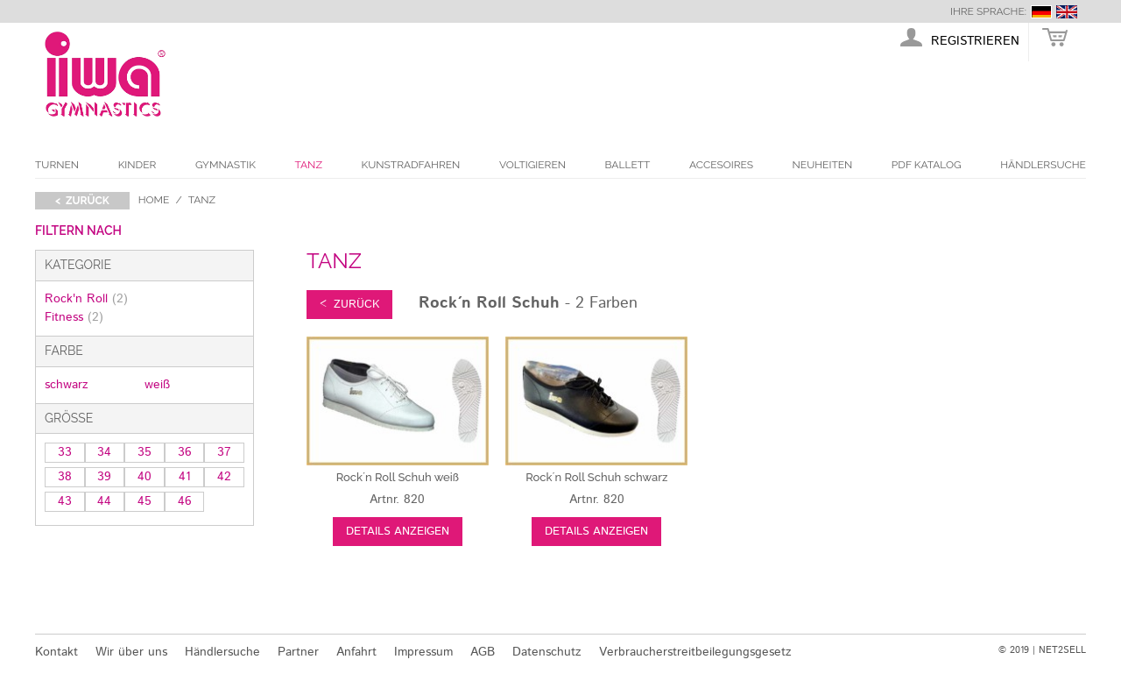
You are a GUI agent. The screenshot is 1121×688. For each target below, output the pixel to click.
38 (65, 477)
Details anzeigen (397, 531)
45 (144, 501)
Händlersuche (1043, 165)
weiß (157, 385)
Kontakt (56, 652)
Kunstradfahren (411, 165)
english (1066, 11)
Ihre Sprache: (988, 11)
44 (104, 501)
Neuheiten (823, 165)
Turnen (57, 165)
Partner (298, 652)
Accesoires (721, 165)
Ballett (628, 165)
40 (144, 477)
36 (185, 452)
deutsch (1041, 11)
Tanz (308, 165)
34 (104, 452)
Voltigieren (532, 165)
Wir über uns (131, 652)
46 (185, 501)
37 (224, 452)
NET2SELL (1062, 650)
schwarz (66, 385)
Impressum (423, 652)
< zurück (82, 201)
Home (154, 200)
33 (65, 452)
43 (65, 501)
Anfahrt (356, 652)
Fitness (74, 317)
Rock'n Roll (86, 299)
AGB (482, 652)
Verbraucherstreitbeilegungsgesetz (695, 652)
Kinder (137, 165)
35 (144, 452)
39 (104, 477)
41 (185, 477)
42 (224, 477)
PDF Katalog (927, 165)
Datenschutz (547, 652)
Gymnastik (225, 165)
